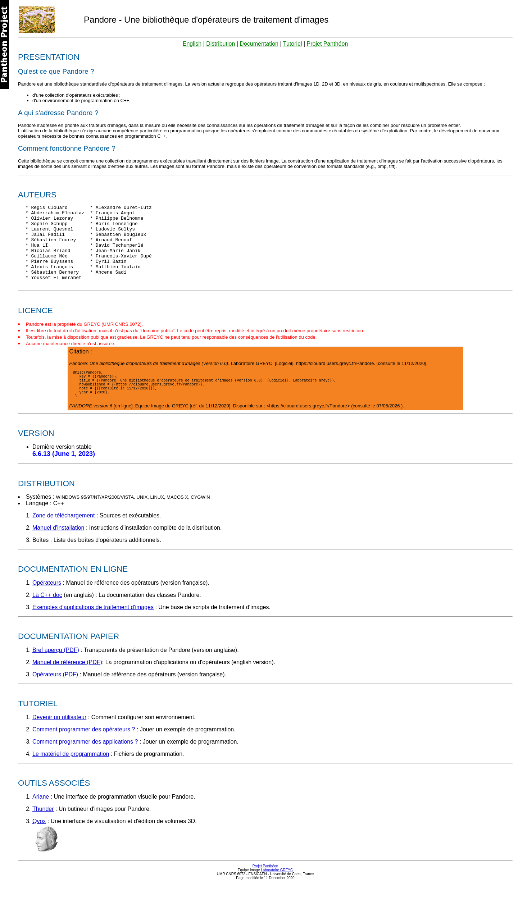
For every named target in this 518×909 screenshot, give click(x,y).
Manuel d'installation (58, 551)
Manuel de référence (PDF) (67, 686)
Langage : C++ (45, 527)
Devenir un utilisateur (59, 741)
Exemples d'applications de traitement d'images (93, 631)
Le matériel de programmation (70, 778)
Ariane (40, 820)
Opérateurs (46, 606)
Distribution (220, 44)
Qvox (39, 845)
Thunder (43, 833)
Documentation (259, 44)
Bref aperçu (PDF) (55, 674)
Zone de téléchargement (63, 539)
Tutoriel (292, 44)
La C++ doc (47, 619)
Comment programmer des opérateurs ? (83, 753)
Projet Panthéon (327, 44)
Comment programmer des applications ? (85, 765)
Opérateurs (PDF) (55, 698)
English (192, 44)
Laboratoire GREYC (277, 894)
